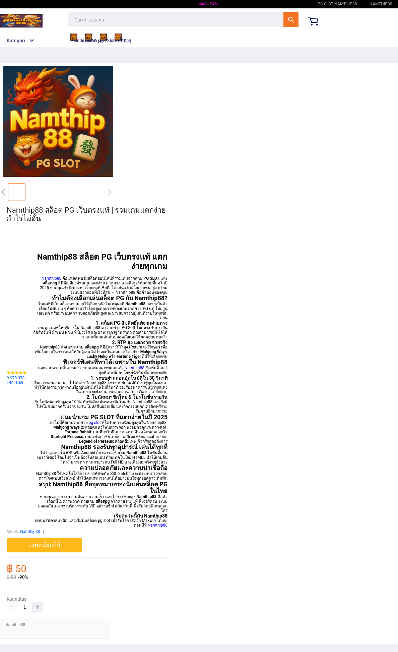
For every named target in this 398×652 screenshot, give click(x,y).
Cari (290, 19)
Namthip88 (293, 4)
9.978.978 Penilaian (16, 380)
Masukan (208, 4)
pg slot (95, 422)
